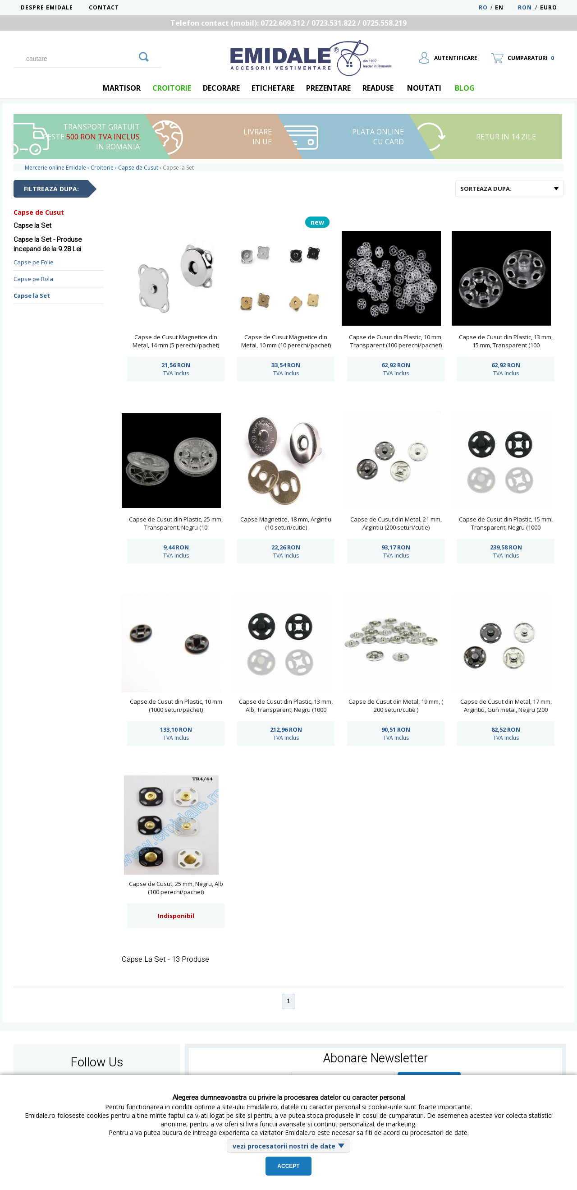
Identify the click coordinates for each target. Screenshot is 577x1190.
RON (525, 7)
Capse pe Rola (33, 279)
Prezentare (328, 88)
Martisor (122, 88)
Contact (104, 7)
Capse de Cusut (39, 212)
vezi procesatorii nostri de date (284, 1146)
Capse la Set (32, 295)
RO (483, 7)
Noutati (424, 88)
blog (465, 88)
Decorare (221, 88)
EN (505, 7)
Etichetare (273, 88)
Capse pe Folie (34, 262)
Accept (288, 1166)
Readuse (378, 88)
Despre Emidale (47, 7)
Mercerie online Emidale (55, 167)
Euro (548, 7)
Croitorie (171, 88)
